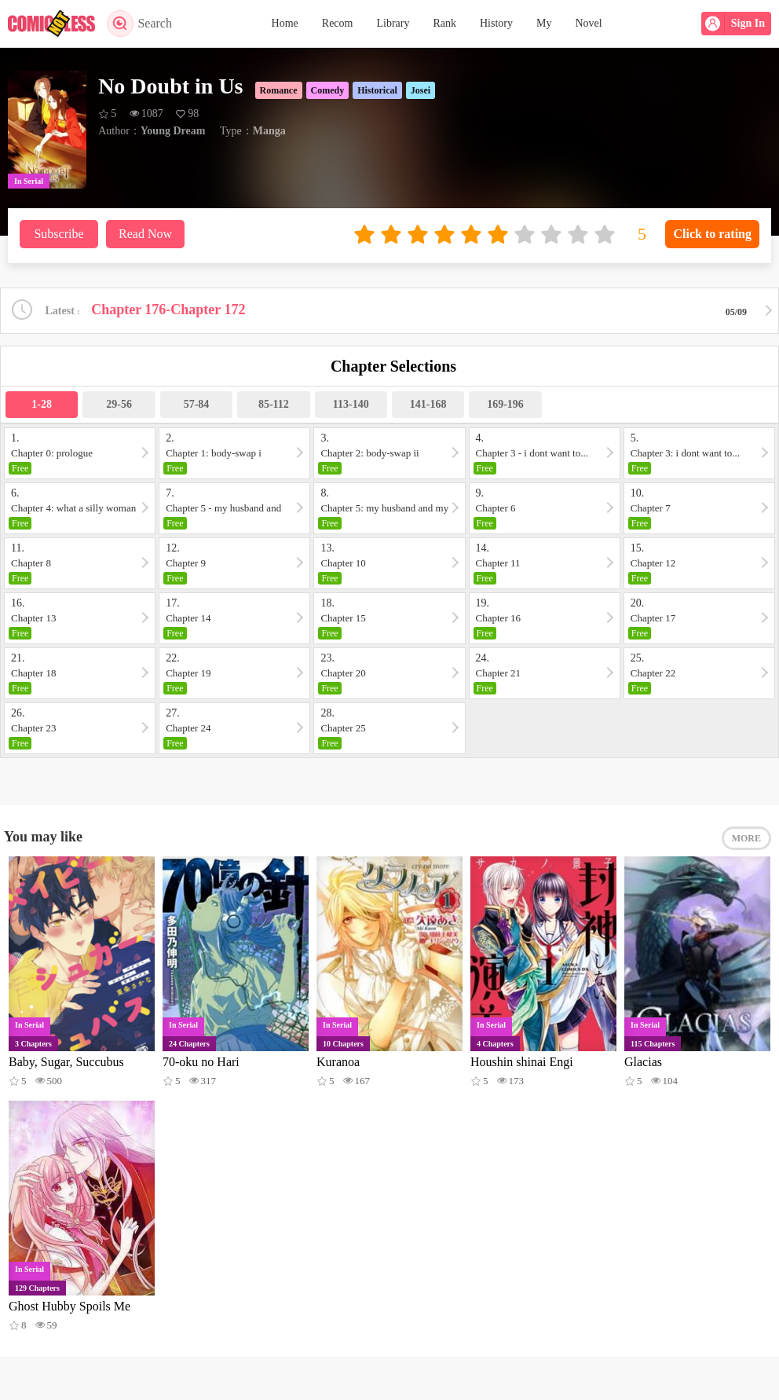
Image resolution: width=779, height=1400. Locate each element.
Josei (420, 90)
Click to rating (712, 233)
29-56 (119, 404)
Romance (279, 90)
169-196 (505, 404)
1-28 (41, 404)
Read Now (145, 233)
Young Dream (173, 131)
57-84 (197, 404)
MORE (746, 838)
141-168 (428, 404)
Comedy (328, 90)
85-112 (273, 404)
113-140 (351, 404)
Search (139, 23)
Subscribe (58, 233)
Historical (377, 90)
